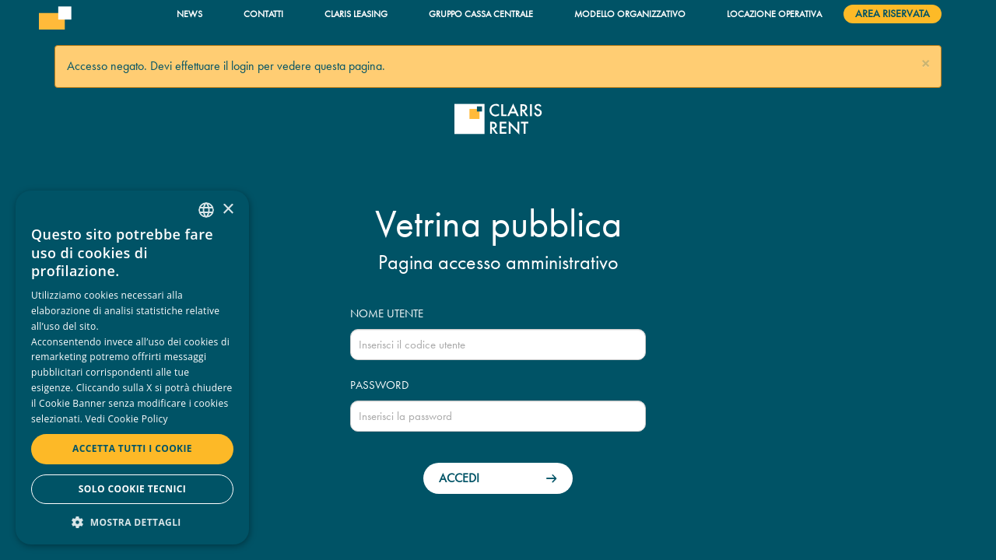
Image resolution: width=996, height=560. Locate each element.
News (189, 13)
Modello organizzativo (630, 13)
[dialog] (132, 367)
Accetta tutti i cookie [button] (132, 448)
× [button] (227, 209)
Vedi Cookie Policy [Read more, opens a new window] (127, 418)
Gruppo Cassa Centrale (481, 13)
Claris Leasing (356, 13)
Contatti (263, 13)
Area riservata (892, 13)
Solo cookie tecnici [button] (132, 488)
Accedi (459, 478)
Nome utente (386, 313)
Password (379, 385)
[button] (925, 64)
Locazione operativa (774, 13)
